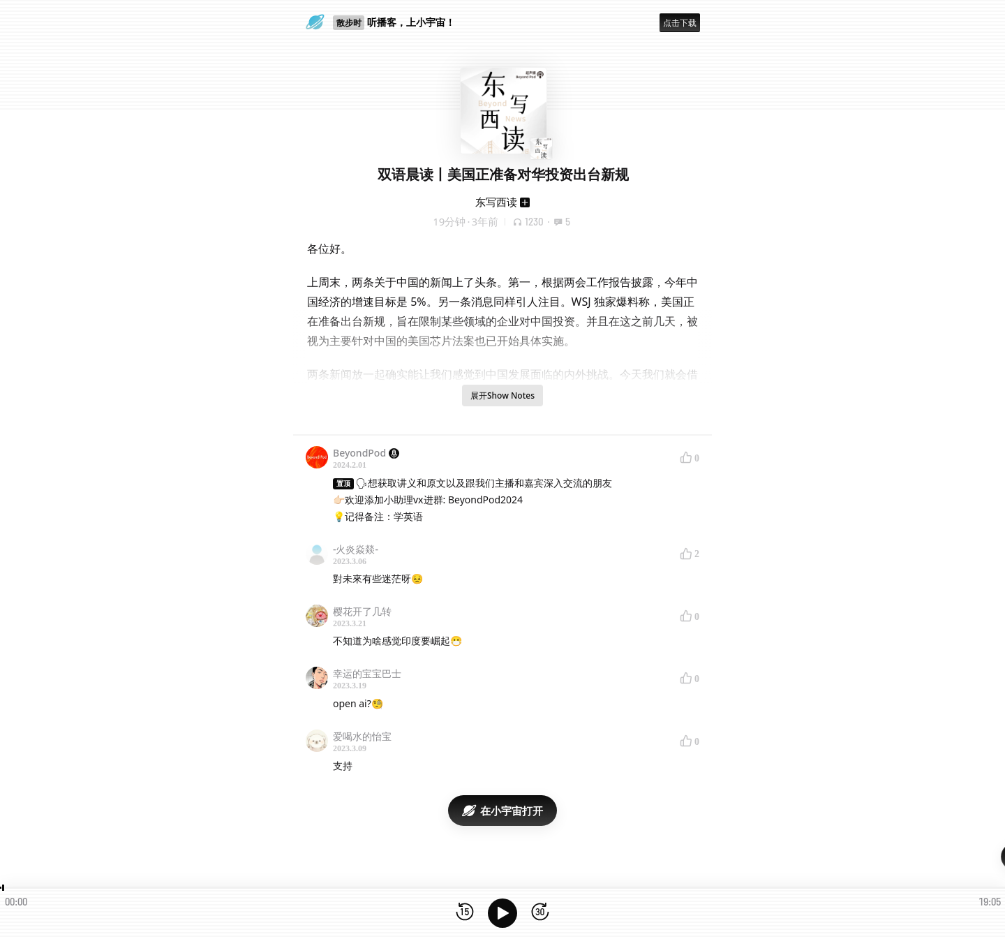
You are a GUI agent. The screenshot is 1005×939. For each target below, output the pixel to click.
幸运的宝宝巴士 (367, 673)
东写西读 (496, 202)
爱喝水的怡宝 (362, 736)
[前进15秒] (540, 913)
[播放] (502, 913)
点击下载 (680, 23)
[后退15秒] (465, 913)
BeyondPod (366, 452)
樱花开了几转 (362, 611)
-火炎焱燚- (355, 549)
